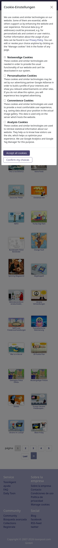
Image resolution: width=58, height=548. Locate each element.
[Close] (51, 7)
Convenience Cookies (20, 100)
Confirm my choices (17, 160)
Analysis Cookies (17, 122)
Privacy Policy (36, 40)
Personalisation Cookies (22, 75)
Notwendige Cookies (20, 57)
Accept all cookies (16, 153)
